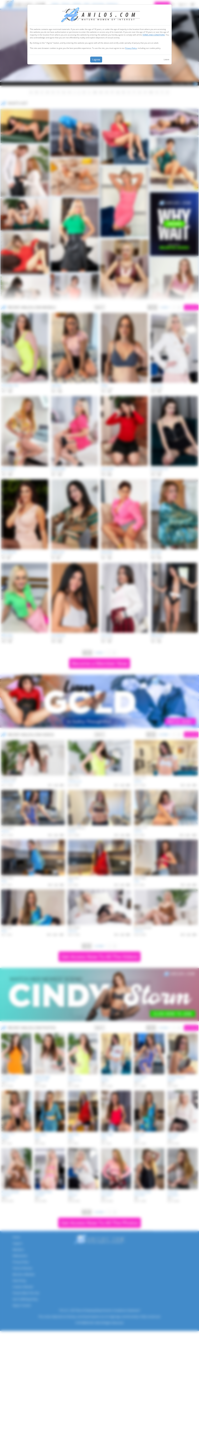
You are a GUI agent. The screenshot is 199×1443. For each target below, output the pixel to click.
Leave (166, 59)
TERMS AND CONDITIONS (153, 35)
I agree (96, 59)
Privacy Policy (131, 48)
